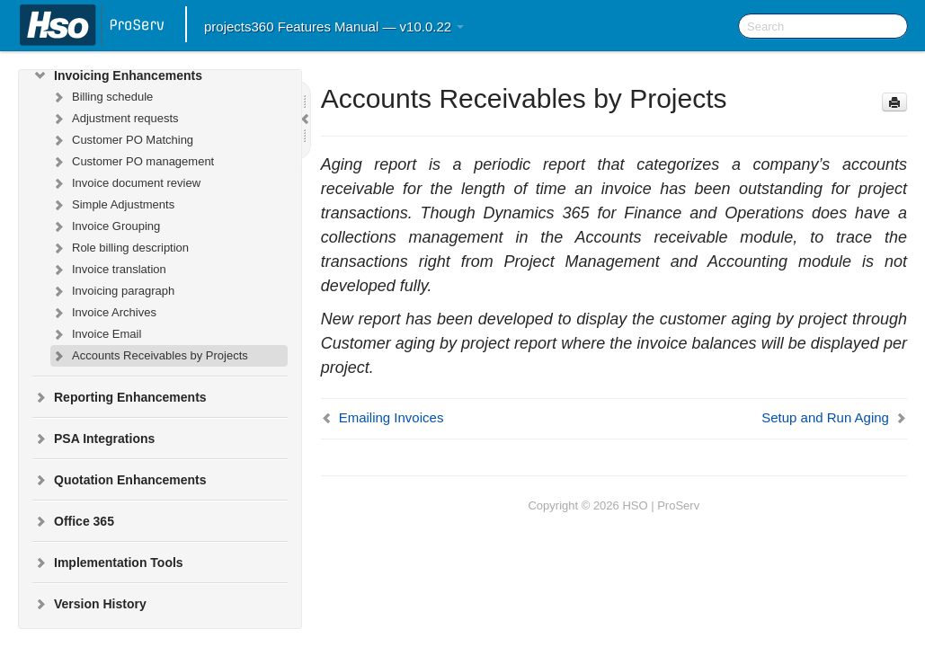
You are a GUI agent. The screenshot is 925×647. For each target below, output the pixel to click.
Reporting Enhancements (119, 397)
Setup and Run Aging (825, 417)
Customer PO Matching (121, 140)
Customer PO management (132, 162)
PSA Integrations (93, 438)
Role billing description (119, 248)
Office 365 (73, 521)
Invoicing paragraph (112, 291)
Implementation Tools (107, 562)
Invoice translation (108, 269)
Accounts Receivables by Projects (149, 356)
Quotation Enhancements (119, 480)
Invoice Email (95, 334)
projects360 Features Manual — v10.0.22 (334, 26)
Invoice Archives (103, 313)
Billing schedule (101, 97)
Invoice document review (125, 183)
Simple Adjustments (112, 205)
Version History (89, 604)
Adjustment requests (114, 118)
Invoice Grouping (105, 226)
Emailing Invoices (391, 417)
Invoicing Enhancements (117, 75)
